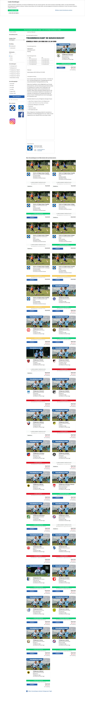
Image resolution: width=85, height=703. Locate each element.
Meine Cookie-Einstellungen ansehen (63, 10)
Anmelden (61, 67)
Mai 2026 (11, 85)
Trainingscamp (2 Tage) (14, 69)
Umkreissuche (12, 52)
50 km (11, 60)
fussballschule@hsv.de (41, 149)
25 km (11, 58)
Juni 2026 (11, 87)
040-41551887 (39, 150)
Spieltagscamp (13, 68)
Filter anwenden (17, 96)
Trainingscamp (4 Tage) (14, 73)
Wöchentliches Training (14, 77)
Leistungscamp (13, 66)
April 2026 (11, 83)
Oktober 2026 (12, 93)
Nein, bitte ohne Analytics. (14, 13)
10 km (10, 56)
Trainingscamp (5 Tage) (14, 75)
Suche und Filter (13, 32)
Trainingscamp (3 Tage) (14, 71)
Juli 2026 (11, 89)
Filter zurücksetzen (14, 99)
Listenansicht (12, 48)
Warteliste (30, 186)
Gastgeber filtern (16, 39)
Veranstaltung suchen (16, 34)
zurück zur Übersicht (31, 32)
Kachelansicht (12, 46)
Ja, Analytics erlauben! (13, 10)
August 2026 (12, 91)
